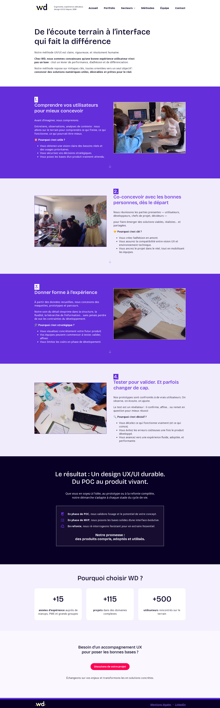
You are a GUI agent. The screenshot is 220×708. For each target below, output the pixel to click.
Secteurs (127, 8)
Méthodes (147, 8)
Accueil (93, 8)
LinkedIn (180, 704)
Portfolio (109, 8)
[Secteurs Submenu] (134, 8)
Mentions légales (160, 704)
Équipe (164, 8)
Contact (180, 8)
